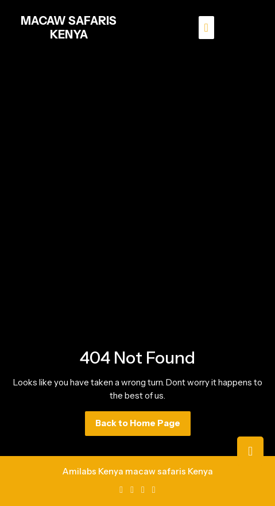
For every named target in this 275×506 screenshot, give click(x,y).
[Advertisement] (137, 186)
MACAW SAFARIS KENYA (69, 27)
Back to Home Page (143, 426)
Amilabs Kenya (92, 471)
